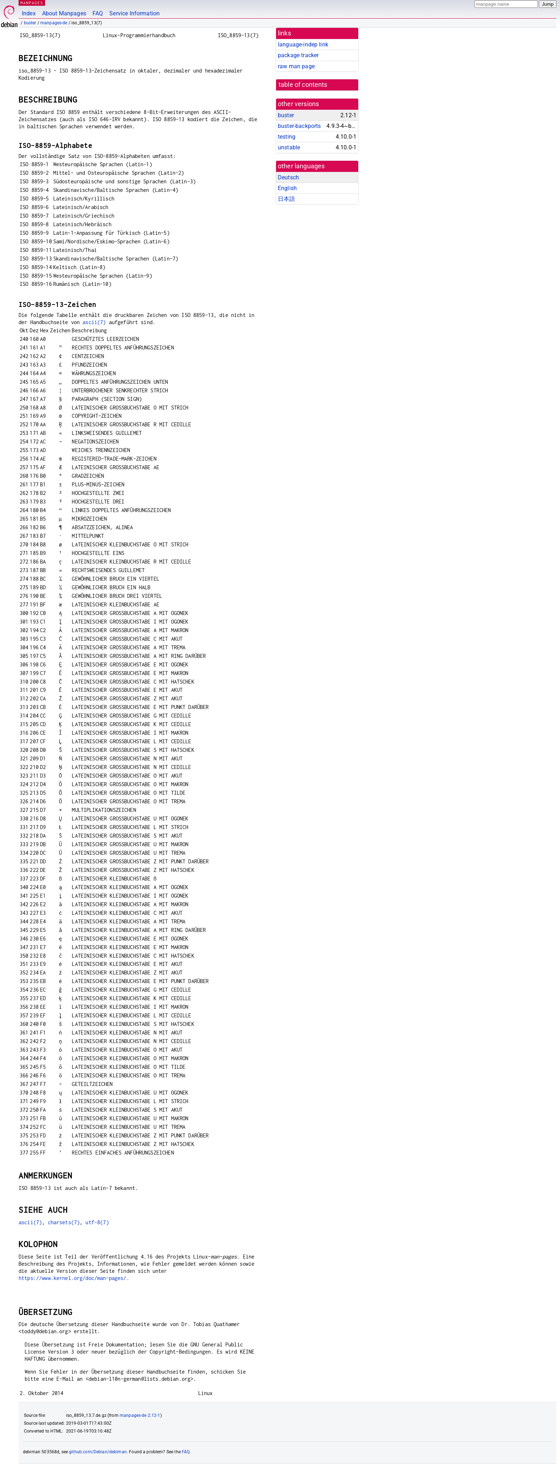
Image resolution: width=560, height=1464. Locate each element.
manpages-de (54, 22)
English (287, 188)
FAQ (97, 13)
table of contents (303, 84)
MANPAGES (31, 2)
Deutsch (288, 177)
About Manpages (64, 13)
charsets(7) (64, 1222)
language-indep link (303, 44)
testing (286, 136)
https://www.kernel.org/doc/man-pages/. (74, 1278)
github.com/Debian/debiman (98, 1451)
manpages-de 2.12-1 (140, 1415)
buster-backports (299, 126)
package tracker (298, 55)
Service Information (134, 13)
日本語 (286, 198)
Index (29, 13)
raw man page (296, 66)
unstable (289, 147)
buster (30, 22)
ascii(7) (94, 322)
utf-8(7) (97, 1222)
